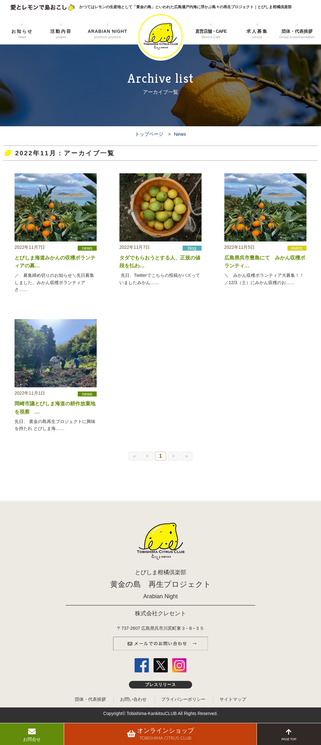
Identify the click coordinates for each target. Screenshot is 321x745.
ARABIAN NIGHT (107, 34)
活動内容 (61, 34)
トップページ (149, 134)
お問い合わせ (133, 699)
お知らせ (22, 34)
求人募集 (257, 34)
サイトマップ (233, 699)
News (180, 134)
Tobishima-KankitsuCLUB (152, 713)
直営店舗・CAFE (211, 34)
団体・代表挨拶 (297, 34)
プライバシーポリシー (183, 699)
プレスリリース (160, 684)
